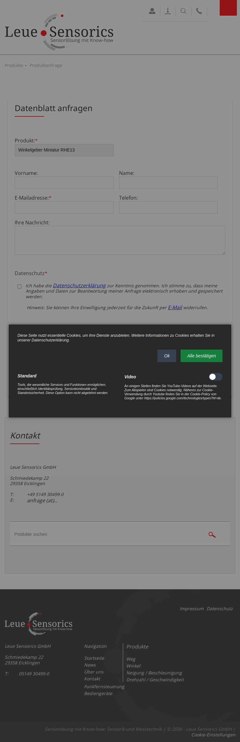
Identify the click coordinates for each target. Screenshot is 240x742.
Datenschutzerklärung (50, 340)
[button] (167, 356)
